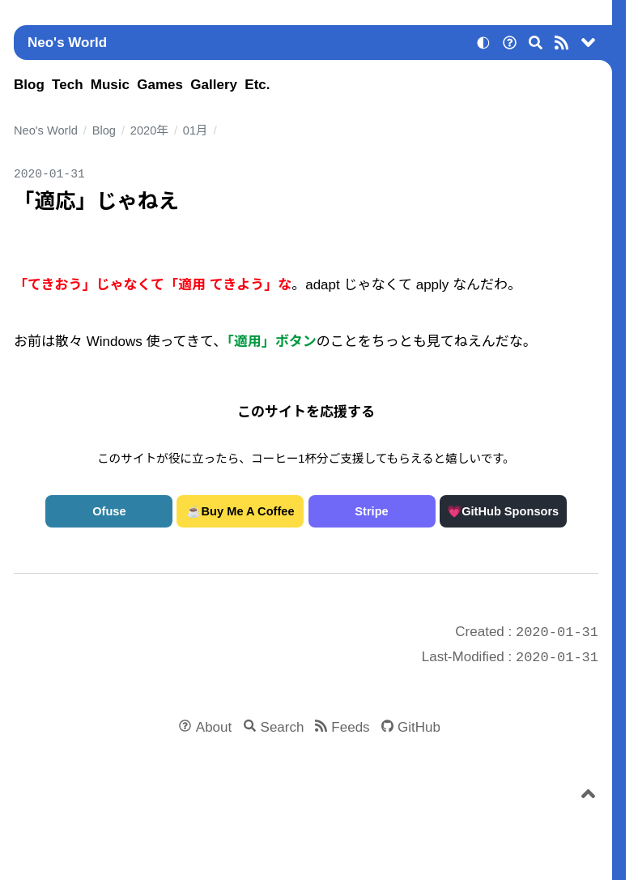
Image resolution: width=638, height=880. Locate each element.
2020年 (149, 130)
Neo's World (67, 42)
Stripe (371, 511)
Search (282, 727)
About (214, 727)
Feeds (350, 727)
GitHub (419, 727)
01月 (195, 130)
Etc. (257, 84)
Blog (29, 84)
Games (160, 84)
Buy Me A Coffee (248, 511)
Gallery (213, 84)
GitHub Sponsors (510, 511)
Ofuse (108, 511)
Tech (67, 84)
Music (110, 84)
